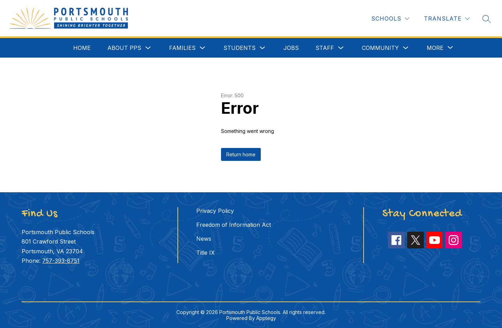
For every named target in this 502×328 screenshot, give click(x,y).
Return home (241, 154)
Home (82, 47)
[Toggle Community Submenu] (406, 48)
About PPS (124, 47)
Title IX (205, 252)
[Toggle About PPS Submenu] (148, 48)
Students (239, 47)
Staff (324, 47)
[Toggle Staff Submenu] (341, 48)
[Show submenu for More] (435, 48)
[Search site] (486, 19)
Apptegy (266, 318)
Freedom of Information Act (233, 224)
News (203, 238)
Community (380, 47)
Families (182, 47)
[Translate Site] (446, 18)
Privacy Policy (215, 210)
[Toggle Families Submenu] (202, 48)
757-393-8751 (60, 260)
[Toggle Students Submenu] (262, 48)
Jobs (291, 47)
